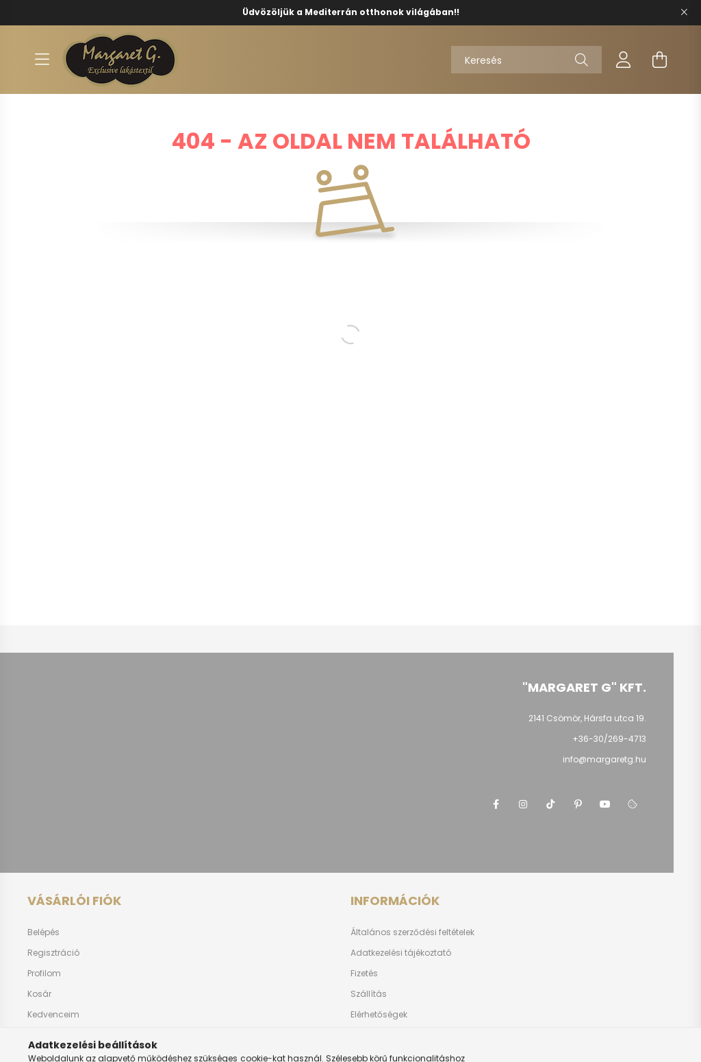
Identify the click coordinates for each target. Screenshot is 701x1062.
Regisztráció (53, 953)
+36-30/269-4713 (609, 739)
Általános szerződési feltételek (412, 932)
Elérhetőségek (378, 1014)
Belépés (43, 932)
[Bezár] (684, 12)
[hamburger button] (41, 59)
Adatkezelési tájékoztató (400, 953)
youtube (605, 804)
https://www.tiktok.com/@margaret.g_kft (550, 804)
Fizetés (364, 973)
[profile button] (623, 59)
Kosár (39, 994)
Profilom (44, 973)
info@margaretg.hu (604, 759)
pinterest (577, 804)
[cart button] (659, 59)
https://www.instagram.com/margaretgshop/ (523, 804)
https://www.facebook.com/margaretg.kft (495, 804)
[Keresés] (526, 59)
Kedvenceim (53, 1014)
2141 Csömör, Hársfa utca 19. (587, 718)
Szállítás (368, 994)
